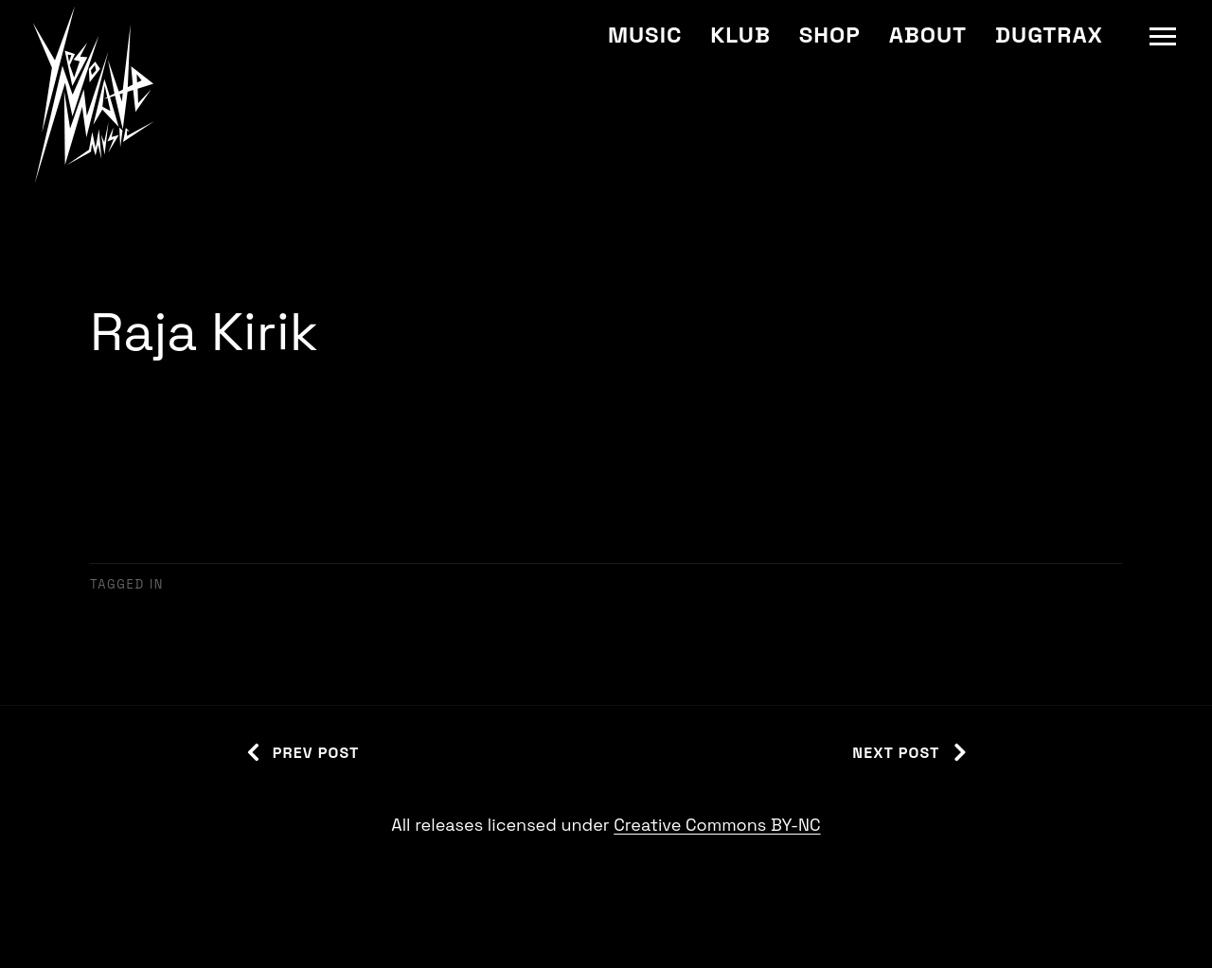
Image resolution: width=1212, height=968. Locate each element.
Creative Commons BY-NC (717, 825)
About (928, 34)
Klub (740, 34)
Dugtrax (1049, 34)
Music (645, 34)
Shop (830, 34)
